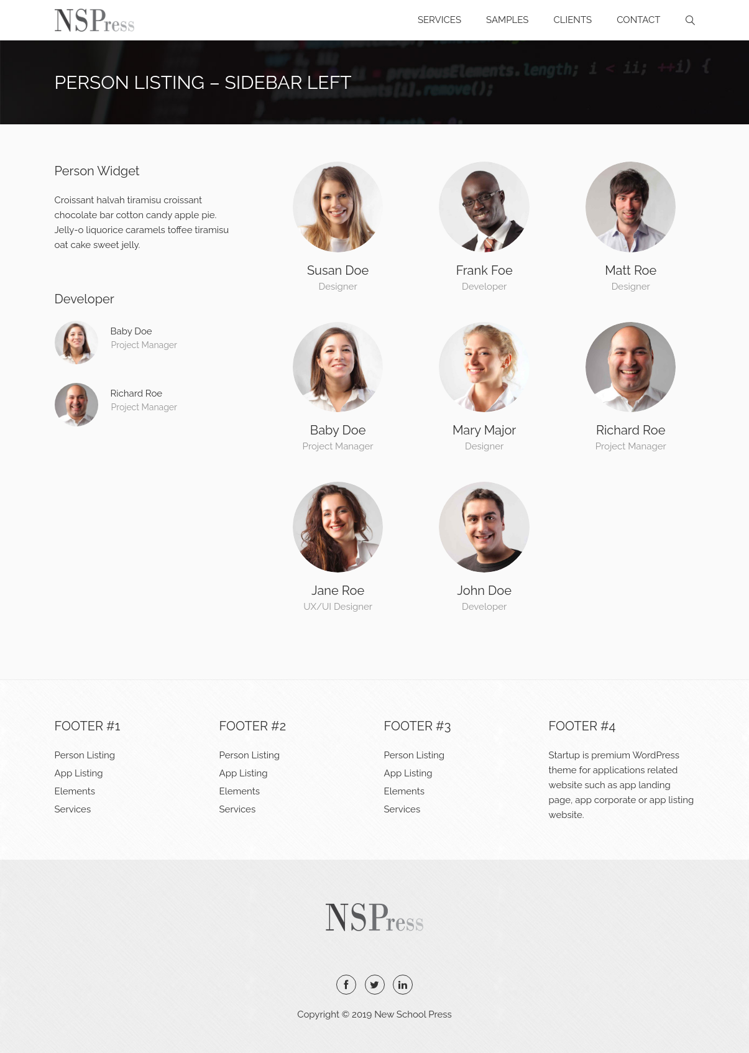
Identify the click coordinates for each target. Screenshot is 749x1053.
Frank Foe (484, 270)
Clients (572, 19)
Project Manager (144, 345)
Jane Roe (337, 590)
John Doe (484, 590)
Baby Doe (338, 430)
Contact (638, 19)
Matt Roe (630, 270)
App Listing (79, 773)
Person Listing (85, 755)
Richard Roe (631, 430)
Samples (507, 19)
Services (439, 19)
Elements (75, 791)
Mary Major (485, 430)
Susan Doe (338, 270)
